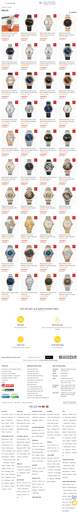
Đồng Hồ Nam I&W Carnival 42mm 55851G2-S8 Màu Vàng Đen (29, 92)
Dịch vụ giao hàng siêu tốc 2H (34, 389)
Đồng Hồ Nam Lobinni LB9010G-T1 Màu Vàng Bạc (47, 207)
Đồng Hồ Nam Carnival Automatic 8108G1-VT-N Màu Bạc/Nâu (67, 293)
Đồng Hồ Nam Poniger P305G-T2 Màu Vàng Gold (48, 293)
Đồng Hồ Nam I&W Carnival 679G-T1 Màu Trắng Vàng (47, 34)
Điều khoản (17, 402)
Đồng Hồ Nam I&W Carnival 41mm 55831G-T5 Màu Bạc (9, 120)
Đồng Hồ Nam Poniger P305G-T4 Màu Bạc (10, 293)
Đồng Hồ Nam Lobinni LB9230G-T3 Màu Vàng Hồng (29, 264)
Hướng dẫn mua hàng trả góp (34, 395)
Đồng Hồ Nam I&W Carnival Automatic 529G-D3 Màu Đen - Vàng (29, 34)
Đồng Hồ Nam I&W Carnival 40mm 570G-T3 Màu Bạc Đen (48, 149)
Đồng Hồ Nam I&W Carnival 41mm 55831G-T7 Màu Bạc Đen (28, 178)
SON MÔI (49, 442)
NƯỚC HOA (35, 440)
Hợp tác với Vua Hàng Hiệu (9, 373)
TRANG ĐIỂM (50, 455)
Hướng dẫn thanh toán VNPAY (9, 378)
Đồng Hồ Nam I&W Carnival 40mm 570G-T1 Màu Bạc (9, 178)
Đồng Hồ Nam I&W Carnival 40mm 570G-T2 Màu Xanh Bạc (67, 149)
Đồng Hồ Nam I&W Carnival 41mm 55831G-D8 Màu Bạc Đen (28, 120)
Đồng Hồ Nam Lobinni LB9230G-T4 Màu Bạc (8, 264)
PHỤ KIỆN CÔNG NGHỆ (38, 427)
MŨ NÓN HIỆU (20, 480)
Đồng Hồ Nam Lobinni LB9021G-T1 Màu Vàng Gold (67, 235)
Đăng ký (49, 357)
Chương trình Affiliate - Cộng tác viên (11, 375)
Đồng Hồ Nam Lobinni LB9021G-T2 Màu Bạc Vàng (47, 235)
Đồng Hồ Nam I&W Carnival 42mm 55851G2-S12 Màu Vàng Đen (67, 92)
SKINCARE (19, 411)
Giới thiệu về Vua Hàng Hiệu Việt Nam (11, 369)
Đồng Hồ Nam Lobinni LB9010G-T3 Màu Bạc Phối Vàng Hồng (9, 207)
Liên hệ (3, 382)
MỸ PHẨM (49, 411)
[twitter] (71, 357)
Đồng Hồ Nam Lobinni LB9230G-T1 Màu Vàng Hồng (67, 264)
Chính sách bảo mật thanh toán (35, 380)
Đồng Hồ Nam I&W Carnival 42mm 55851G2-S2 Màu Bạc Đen (67, 63)
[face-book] (60, 357)
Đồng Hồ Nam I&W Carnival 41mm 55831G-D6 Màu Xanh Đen (48, 120)
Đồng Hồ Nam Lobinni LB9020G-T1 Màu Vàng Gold (29, 235)
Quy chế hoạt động (6, 371)
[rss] (74, 357)
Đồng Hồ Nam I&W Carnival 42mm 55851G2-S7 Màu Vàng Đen (10, 92)
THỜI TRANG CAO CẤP (7, 436)
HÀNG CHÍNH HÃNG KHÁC (69, 481)
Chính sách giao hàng (32, 373)
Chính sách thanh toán (33, 378)
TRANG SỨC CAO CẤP (68, 459)
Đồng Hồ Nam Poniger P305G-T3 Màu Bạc (29, 293)
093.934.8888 (51, 2)
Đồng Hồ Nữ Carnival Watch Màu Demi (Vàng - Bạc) (9, 34)
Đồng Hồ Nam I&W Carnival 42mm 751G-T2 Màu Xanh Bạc (29, 149)
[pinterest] (67, 357)
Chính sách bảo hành (32, 371)
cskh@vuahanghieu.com (67, 378)
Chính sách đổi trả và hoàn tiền (35, 375)
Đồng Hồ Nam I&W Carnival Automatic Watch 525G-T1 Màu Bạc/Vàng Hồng (29, 63)
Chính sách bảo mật (32, 382)
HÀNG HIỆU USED (36, 497)
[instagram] (64, 357)
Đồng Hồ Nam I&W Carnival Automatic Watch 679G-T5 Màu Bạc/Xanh (10, 63)
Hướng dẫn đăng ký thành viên (35, 391)
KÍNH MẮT (34, 465)
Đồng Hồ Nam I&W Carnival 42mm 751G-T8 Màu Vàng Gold (10, 149)
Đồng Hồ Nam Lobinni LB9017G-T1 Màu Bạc (8, 235)
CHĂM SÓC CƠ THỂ (37, 411)
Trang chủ (4, 7)
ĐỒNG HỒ (19, 464)
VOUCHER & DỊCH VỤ (22, 436)
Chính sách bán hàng (32, 369)
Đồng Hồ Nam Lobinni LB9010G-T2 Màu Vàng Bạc (28, 207)
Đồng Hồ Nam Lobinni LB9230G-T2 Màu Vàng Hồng (48, 264)
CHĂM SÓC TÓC (36, 478)
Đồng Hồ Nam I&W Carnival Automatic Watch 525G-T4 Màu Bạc (48, 63)
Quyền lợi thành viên (32, 393)
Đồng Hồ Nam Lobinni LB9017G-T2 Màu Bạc (65, 207)
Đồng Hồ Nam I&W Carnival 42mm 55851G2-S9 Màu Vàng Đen (48, 92)
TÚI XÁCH (4, 411)
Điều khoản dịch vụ (32, 384)
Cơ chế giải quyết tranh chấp (34, 386)
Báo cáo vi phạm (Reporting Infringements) (38, 397)
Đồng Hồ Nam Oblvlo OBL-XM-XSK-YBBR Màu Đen (48, 178)
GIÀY (63, 411)
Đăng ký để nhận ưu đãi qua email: (11, 357)
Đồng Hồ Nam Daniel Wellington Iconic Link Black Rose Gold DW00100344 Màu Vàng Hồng (67, 34)
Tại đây (57, 329)
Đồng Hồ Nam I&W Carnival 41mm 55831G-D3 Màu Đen (66, 120)
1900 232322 (52, 4)
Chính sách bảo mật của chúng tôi (49, 360)
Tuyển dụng (5, 380)
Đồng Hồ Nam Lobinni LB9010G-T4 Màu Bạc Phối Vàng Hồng (66, 178)
